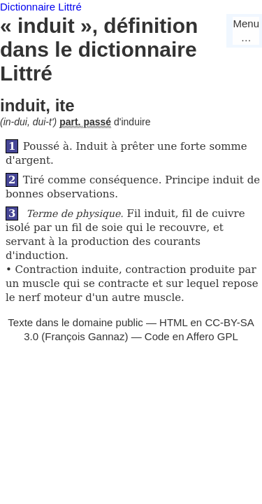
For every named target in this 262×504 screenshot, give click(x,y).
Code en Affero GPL (191, 336)
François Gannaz (84, 336)
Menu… (246, 30)
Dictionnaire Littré (41, 7)
